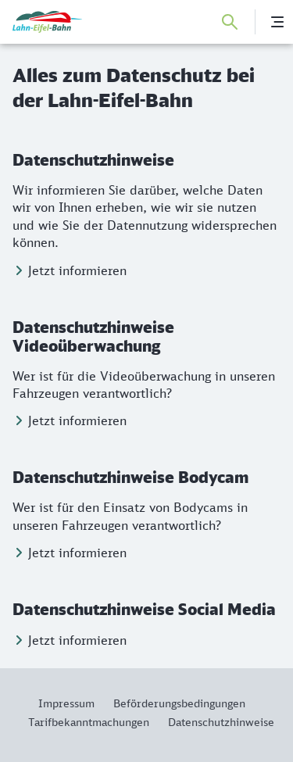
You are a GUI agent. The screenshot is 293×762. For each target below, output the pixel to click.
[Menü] (277, 21)
